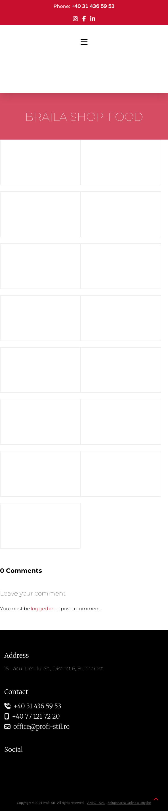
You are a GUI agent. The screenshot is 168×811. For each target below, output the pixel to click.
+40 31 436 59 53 (32, 706)
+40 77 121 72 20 (32, 716)
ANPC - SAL (96, 803)
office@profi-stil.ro (37, 727)
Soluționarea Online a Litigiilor (129, 803)
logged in (42, 608)
